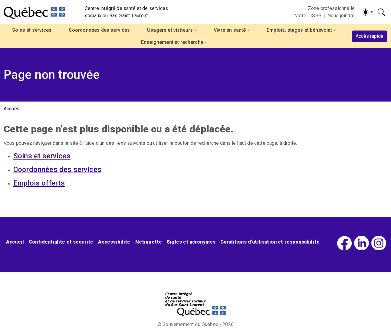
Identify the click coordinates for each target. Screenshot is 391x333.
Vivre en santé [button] (230, 30)
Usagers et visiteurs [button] (170, 30)
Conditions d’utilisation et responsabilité (270, 242)
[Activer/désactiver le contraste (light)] (367, 12)
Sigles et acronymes (191, 242)
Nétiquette (148, 242)
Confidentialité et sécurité (61, 242)
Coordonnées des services (99, 30)
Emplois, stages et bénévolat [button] (299, 30)
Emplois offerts (39, 183)
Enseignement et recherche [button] (172, 42)
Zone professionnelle (331, 8)
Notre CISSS (307, 15)
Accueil (11, 109)
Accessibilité (114, 242)
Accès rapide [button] (369, 36)
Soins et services (31, 30)
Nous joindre (341, 15)
